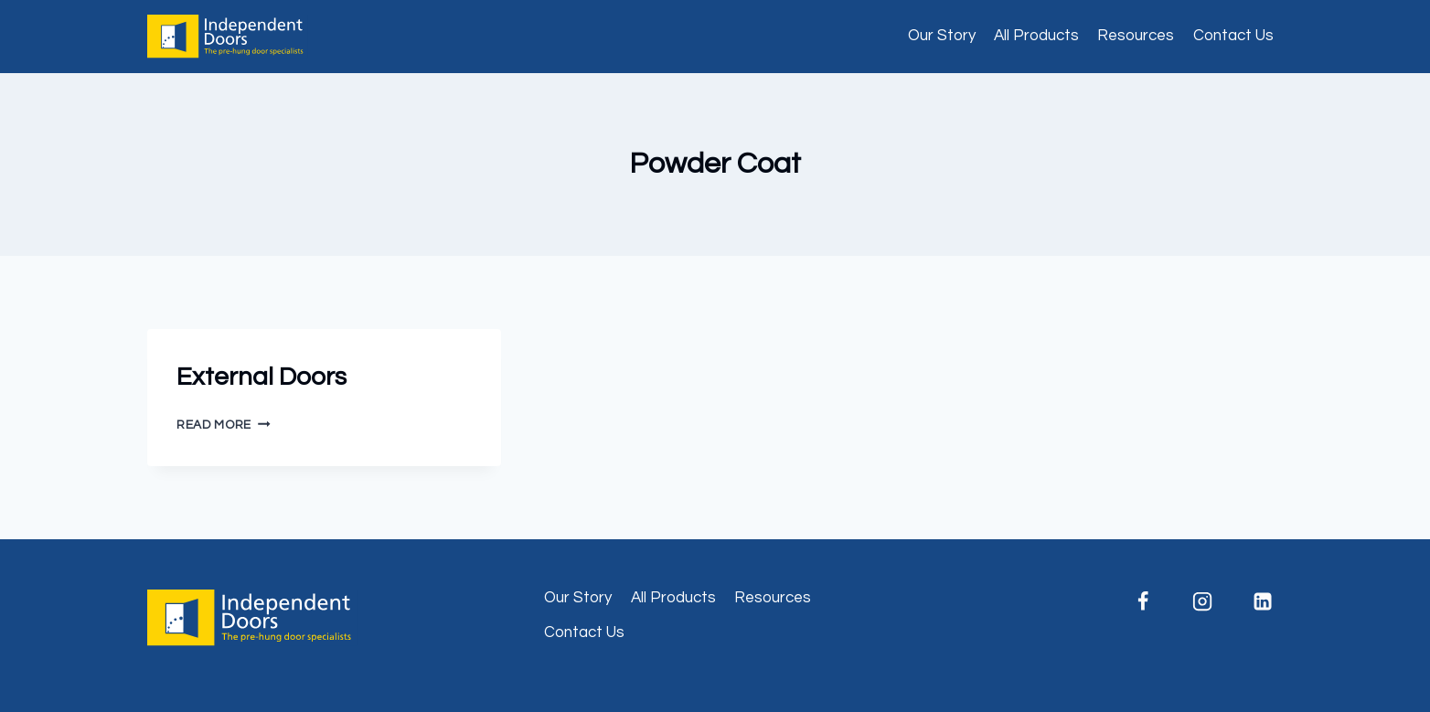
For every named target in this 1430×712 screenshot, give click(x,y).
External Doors (261, 377)
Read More (223, 425)
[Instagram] (1202, 601)
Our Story (942, 35)
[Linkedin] (1263, 601)
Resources (1135, 35)
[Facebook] (1143, 601)
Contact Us (1233, 35)
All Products (1036, 35)
